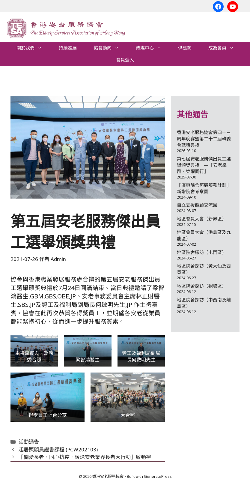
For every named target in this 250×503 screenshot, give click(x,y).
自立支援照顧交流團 (197, 205)
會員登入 (125, 60)
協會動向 (110, 48)
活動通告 (29, 441)
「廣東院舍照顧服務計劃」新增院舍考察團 (204, 188)
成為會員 (225, 48)
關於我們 (33, 48)
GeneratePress (158, 476)
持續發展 (68, 48)
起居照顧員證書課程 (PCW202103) (58, 449)
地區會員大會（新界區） (201, 219)
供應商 (185, 48)
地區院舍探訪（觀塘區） (201, 286)
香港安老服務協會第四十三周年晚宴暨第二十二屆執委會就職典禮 (204, 138)
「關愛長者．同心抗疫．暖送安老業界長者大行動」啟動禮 (85, 457)
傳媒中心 (153, 48)
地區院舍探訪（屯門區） (201, 252)
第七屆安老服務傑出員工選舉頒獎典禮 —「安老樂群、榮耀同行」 (204, 165)
